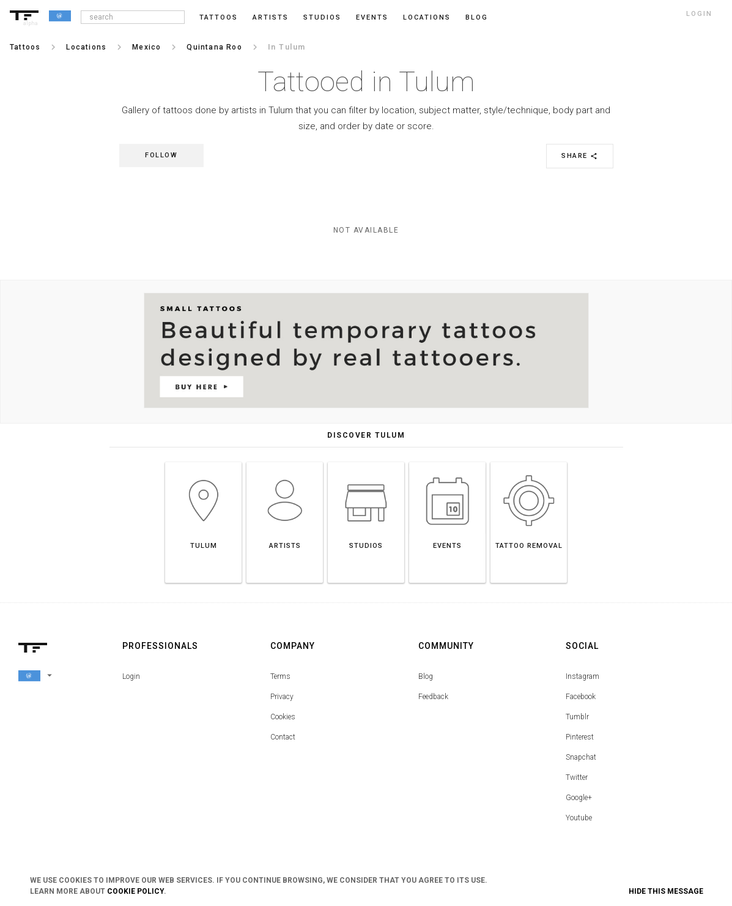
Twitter (577, 777)
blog (476, 17)
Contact (282, 737)
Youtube (579, 818)
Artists (271, 17)
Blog (425, 676)
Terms (280, 676)
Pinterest (580, 737)
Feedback (433, 696)
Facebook (581, 696)
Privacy (282, 696)
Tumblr (577, 717)
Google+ (579, 797)
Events (372, 17)
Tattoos (218, 17)
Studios (322, 17)
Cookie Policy (135, 891)
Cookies (282, 717)
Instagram (582, 676)
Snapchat (581, 757)
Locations (427, 17)
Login (131, 676)
